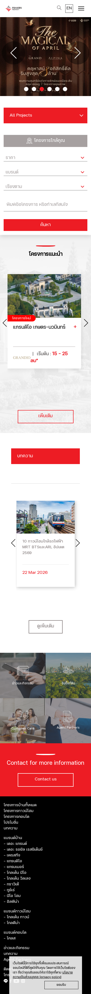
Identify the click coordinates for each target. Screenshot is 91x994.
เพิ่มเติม (45, 416)
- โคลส (10, 938)
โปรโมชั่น (11, 822)
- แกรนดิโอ (13, 861)
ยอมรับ (61, 985)
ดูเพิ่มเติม (45, 626)
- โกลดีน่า (12, 923)
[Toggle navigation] (81, 9)
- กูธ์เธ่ (9, 890)
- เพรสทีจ (12, 855)
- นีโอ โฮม (12, 896)
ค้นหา (45, 225)
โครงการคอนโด (16, 817)
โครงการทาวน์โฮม (18, 811)
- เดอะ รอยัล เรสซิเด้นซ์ (23, 849)
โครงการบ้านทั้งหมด (20, 805)
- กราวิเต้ (11, 884)
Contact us (46, 779)
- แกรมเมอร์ (14, 867)
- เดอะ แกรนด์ (15, 844)
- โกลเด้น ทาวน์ (16, 917)
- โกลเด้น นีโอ (15, 873)
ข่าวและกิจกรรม (16, 948)
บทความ (10, 828)
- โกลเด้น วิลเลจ (17, 878)
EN (69, 8)
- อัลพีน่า (11, 902)
